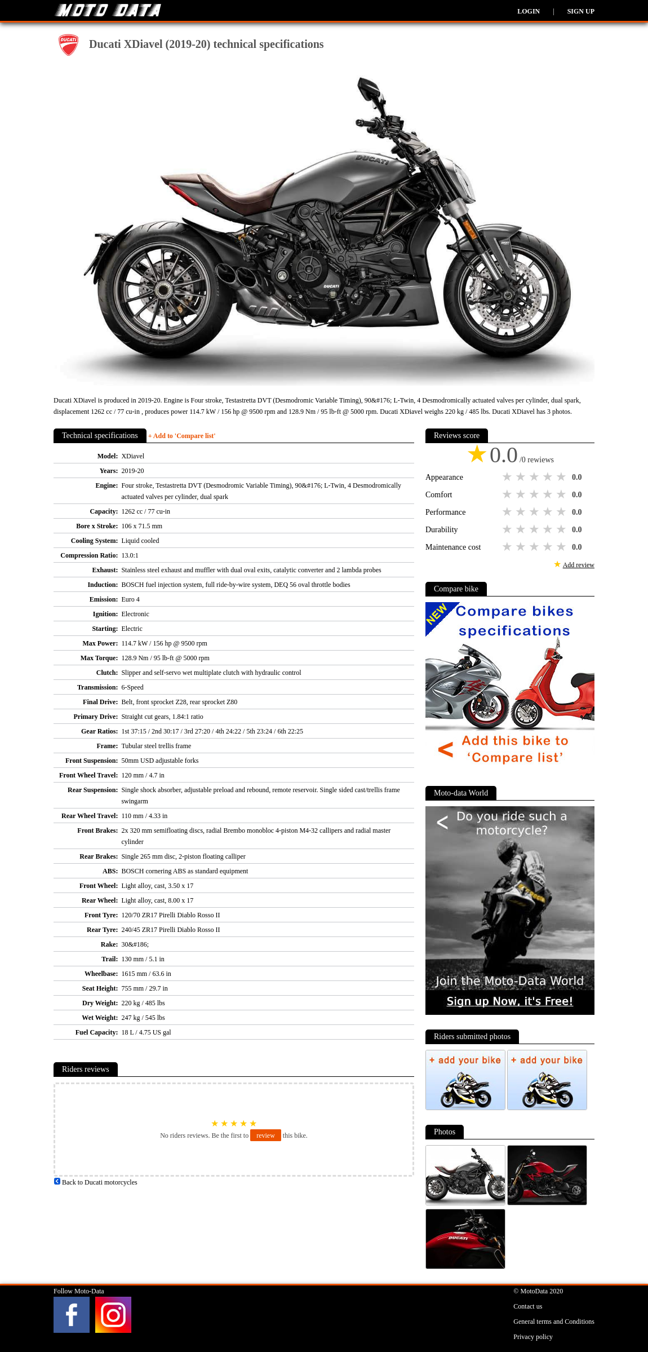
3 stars (535, 477)
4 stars (549, 477)
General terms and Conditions (553, 1322)
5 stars (562, 477)
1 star (508, 477)
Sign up (580, 11)
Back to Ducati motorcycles (95, 1182)
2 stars (522, 477)
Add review (578, 565)
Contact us (527, 1306)
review (265, 1135)
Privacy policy (533, 1337)
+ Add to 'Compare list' (182, 436)
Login (528, 11)
